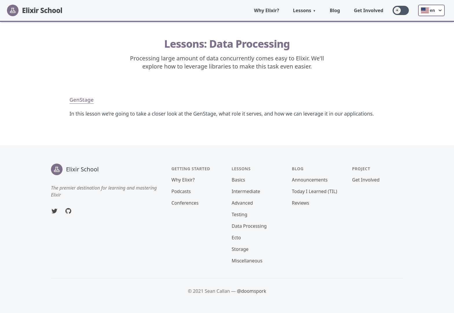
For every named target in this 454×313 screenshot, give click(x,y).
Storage (240, 249)
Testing (239, 214)
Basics (238, 180)
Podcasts (181, 191)
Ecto (236, 237)
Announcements (309, 180)
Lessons (302, 10)
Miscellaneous (247, 261)
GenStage (81, 99)
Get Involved (368, 10)
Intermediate (246, 191)
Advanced (242, 203)
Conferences (185, 203)
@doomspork (251, 291)
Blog (335, 10)
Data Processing (249, 226)
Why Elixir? (266, 10)
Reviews (300, 203)
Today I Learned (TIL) (314, 191)
